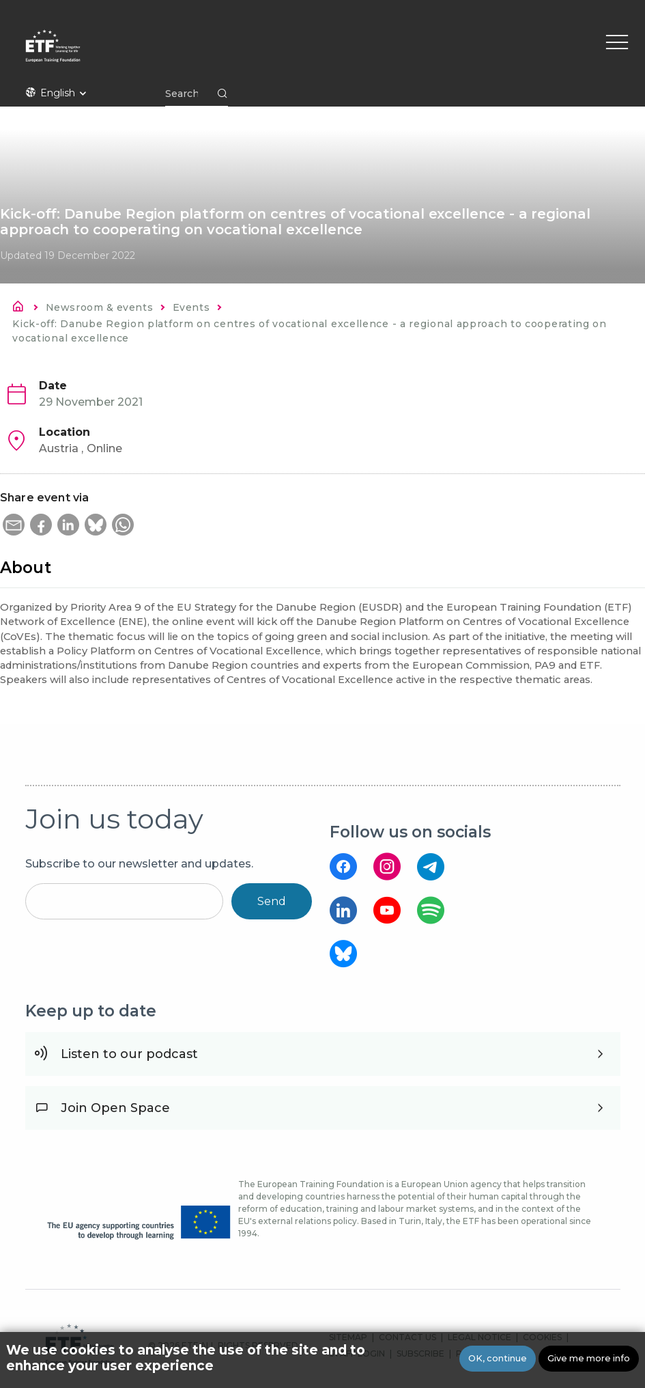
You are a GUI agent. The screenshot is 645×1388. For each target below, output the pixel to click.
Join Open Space (115, 1107)
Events (191, 307)
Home (21, 309)
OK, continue (497, 1358)
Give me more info (588, 1358)
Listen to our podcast (129, 1053)
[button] (14, 525)
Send (271, 901)
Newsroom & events (99, 307)
